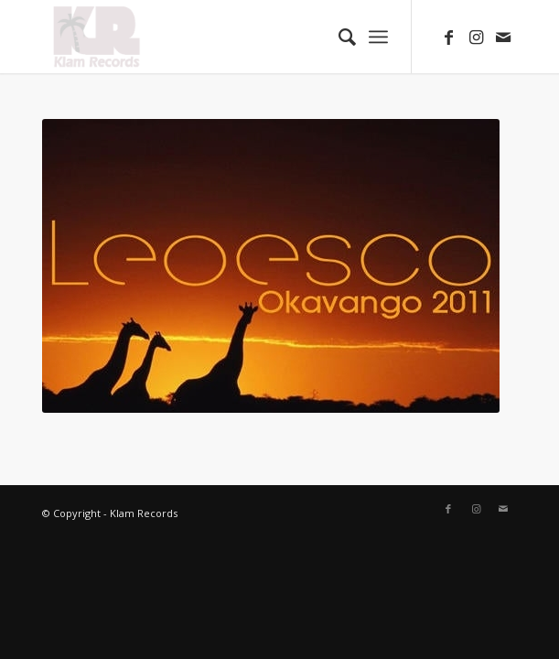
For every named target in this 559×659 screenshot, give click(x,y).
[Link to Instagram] (475, 37)
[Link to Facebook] (448, 37)
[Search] (338, 36)
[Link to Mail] (503, 37)
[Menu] (378, 37)
